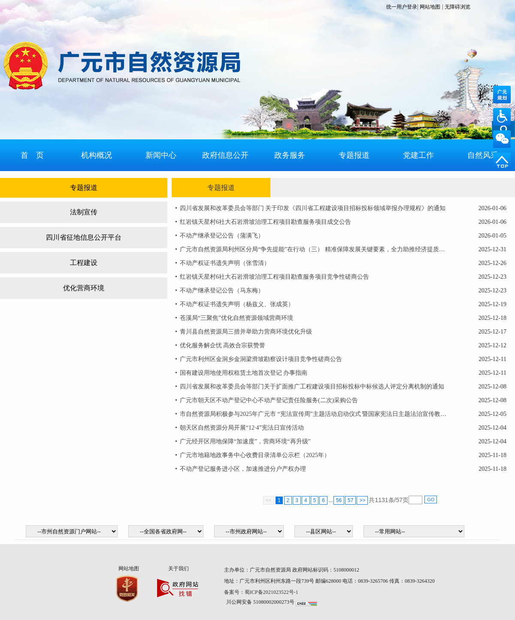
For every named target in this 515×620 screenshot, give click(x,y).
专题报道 (354, 155)
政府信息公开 (225, 155)
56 (339, 500)
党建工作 (418, 155)
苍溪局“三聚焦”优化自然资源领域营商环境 (236, 318)
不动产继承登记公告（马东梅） (222, 290)
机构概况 (96, 155)
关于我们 (178, 569)
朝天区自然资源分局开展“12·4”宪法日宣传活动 (242, 427)
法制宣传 (83, 212)
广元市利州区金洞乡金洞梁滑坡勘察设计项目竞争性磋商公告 (261, 359)
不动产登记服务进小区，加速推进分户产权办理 (243, 469)
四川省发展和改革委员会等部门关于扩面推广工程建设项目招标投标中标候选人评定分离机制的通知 (312, 386)
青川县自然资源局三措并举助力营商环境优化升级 (246, 331)
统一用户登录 (401, 7)
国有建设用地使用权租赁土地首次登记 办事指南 (244, 373)
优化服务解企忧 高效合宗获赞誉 (223, 345)
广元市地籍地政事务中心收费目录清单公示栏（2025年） (255, 455)
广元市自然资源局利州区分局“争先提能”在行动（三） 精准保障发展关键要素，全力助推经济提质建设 (314, 249)
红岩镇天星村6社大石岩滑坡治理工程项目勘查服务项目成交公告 (265, 222)
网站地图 (430, 7)
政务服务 (289, 155)
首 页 (32, 155)
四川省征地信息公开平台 (83, 237)
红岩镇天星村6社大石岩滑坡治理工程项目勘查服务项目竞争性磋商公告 (274, 277)
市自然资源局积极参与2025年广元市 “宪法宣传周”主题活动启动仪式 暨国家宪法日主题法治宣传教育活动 (314, 414)
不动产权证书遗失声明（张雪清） (225, 263)
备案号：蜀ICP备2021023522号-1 (262, 592)
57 (350, 500)
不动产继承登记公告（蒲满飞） (222, 235)
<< (269, 500)
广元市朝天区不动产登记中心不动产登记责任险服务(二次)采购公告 (269, 400)
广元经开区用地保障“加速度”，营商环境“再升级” (245, 441)
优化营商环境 (83, 288)
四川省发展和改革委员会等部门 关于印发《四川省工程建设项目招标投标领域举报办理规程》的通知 (313, 208)
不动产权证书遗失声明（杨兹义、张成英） (237, 304)
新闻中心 (160, 155)
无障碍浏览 (457, 7)
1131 (381, 500)
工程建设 (83, 262)
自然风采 (482, 155)
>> (362, 500)
